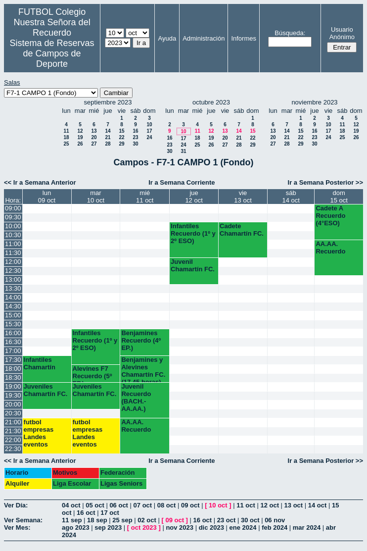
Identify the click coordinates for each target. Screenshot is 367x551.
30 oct (250, 520)
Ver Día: (16, 505)
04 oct (71, 505)
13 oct (293, 505)
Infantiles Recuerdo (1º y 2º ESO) (193, 233)
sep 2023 (108, 527)
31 (183, 151)
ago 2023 (76, 527)
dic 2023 (211, 527)
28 (107, 144)
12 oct (269, 505)
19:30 (13, 395)
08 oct (166, 505)
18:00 (13, 368)
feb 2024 (274, 527)
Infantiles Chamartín (39, 363)
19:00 (13, 386)
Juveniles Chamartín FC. (46, 390)
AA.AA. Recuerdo (330, 247)
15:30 (13, 324)
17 (149, 131)
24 (149, 137)
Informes (243, 38)
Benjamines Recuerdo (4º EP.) (141, 340)
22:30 (13, 448)
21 (107, 137)
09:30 (13, 217)
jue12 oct (193, 196)
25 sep (122, 520)
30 (135, 144)
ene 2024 (243, 527)
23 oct (226, 520)
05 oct (95, 505)
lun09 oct (46, 196)
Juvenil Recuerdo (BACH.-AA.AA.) (136, 397)
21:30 (13, 431)
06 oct (118, 505)
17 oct (109, 512)
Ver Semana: (23, 520)
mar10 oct (95, 196)
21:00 (13, 422)
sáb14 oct (290, 196)
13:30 (13, 288)
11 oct (245, 505)
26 (80, 144)
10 (149, 124)
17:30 (13, 359)
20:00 (13, 404)
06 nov (275, 520)
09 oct (190, 505)
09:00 (13, 208)
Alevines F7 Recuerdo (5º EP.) (92, 373)
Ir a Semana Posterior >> (325, 182)
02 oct (147, 520)
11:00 (13, 244)
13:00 (13, 279)
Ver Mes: (17, 527)
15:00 (13, 315)
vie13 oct (242, 196)
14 (107, 131)
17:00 (13, 350)
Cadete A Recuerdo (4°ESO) (330, 215)
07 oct (143, 505)
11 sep (72, 520)
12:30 (13, 270)
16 (135, 131)
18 (66, 137)
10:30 (13, 235)
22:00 (13, 440)
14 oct (317, 505)
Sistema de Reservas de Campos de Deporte (52, 53)
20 (93, 137)
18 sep (97, 520)
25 (66, 144)
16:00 (13, 333)
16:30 (13, 342)
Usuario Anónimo (342, 33)
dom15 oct (338, 196)
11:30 (13, 252)
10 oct (218, 505)
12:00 (13, 261)
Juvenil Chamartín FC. (193, 265)
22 (121, 137)
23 (135, 137)
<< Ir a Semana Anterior (40, 182)
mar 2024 (307, 527)
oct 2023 (144, 527)
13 (93, 131)
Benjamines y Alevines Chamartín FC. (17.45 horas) (143, 369)
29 (121, 144)
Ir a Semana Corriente (181, 182)
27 (93, 144)
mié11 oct (144, 196)
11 (66, 131)
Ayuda (167, 38)
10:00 (13, 226)
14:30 (13, 306)
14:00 (13, 297)
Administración (204, 38)
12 (80, 131)
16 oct (86, 512)
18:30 (13, 377)
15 (121, 131)
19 (80, 137)
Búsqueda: (290, 33)
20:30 (13, 413)
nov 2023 (179, 527)
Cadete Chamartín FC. (242, 229)
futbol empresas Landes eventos (39, 433)
